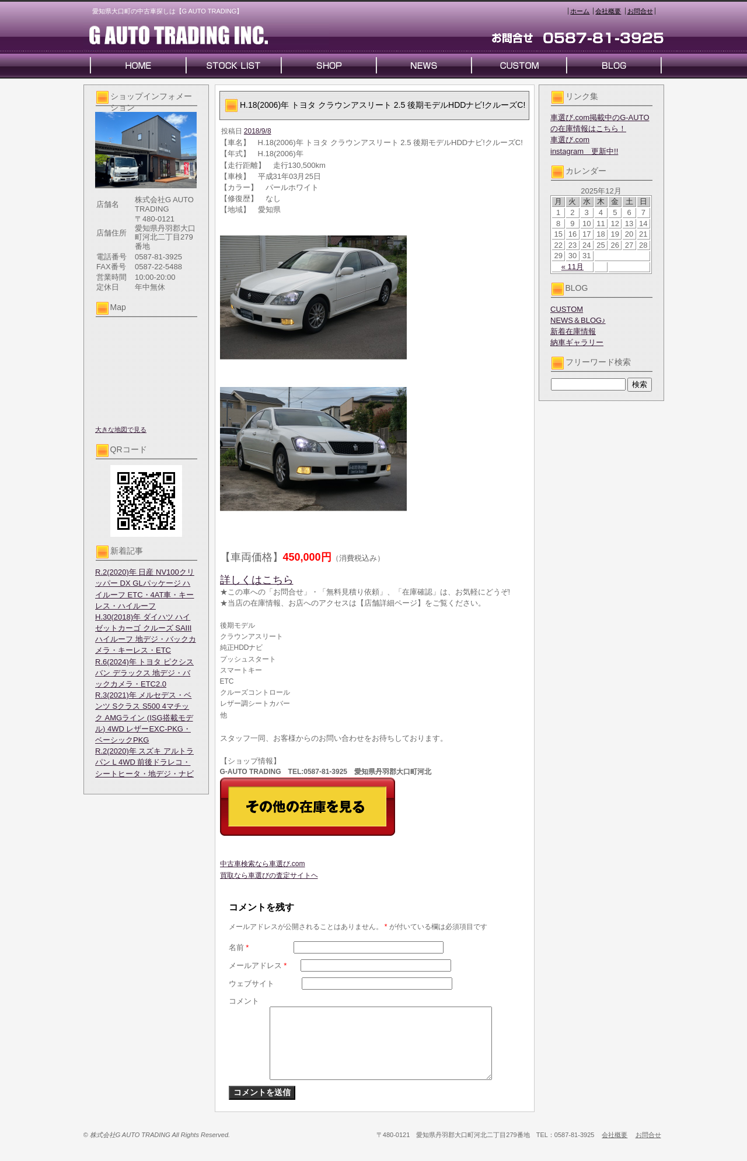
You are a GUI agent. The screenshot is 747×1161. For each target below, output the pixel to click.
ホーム (579, 11)
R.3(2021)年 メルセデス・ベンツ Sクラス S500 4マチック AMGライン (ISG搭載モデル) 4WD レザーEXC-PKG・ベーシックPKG (144, 717)
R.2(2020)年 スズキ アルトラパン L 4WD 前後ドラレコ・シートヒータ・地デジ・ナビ (144, 762)
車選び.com (569, 139)
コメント (244, 1001)
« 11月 (572, 266)
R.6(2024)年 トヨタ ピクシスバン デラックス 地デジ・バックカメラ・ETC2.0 (144, 672)
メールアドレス (258, 965)
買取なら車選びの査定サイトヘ (269, 875)
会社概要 (608, 11)
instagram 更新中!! (584, 151)
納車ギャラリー (576, 342)
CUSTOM (566, 309)
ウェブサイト (251, 983)
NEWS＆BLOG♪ (578, 320)
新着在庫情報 (573, 331)
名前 (239, 947)
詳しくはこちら (257, 580)
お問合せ (640, 11)
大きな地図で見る (120, 429)
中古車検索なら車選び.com (262, 864)
